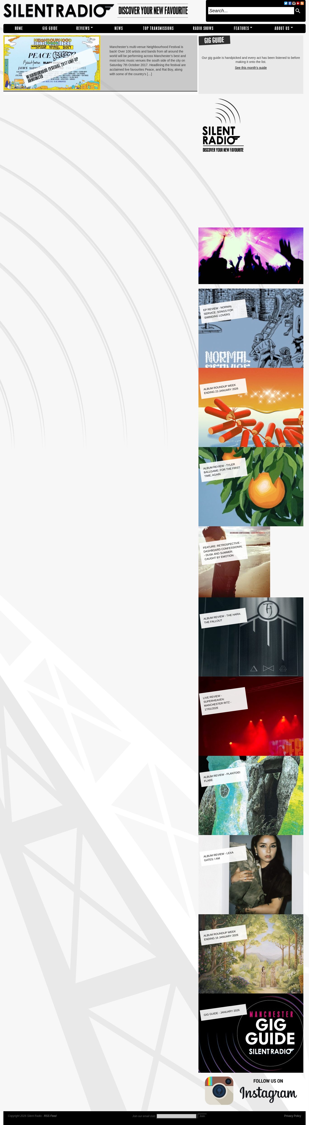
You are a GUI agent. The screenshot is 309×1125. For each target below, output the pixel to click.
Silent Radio (103, 11)
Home (19, 28)
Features (241, 28)
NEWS (119, 28)
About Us (282, 28)
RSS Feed (50, 1116)
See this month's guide (251, 67)
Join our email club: (144, 1116)
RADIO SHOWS (203, 28)
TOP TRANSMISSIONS (158, 28)
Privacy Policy (292, 1116)
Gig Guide (50, 28)
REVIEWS (83, 28)
